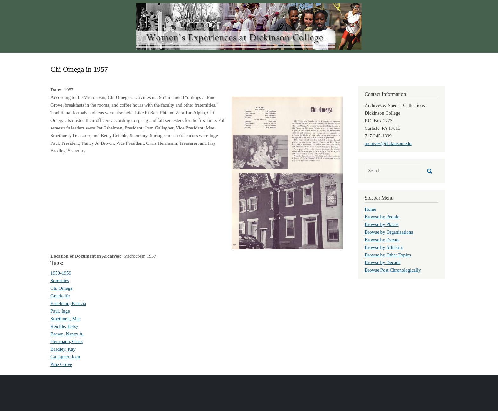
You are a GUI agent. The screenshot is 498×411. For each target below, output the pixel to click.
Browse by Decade (382, 262)
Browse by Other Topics (388, 254)
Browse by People (382, 216)
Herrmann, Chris (66, 341)
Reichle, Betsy (64, 326)
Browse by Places (382, 224)
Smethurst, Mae (65, 318)
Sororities (59, 280)
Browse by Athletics (384, 247)
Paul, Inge (60, 311)
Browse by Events (382, 239)
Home (370, 209)
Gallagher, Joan (65, 356)
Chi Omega (61, 288)
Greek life (60, 295)
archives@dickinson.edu (388, 143)
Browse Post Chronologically (393, 270)
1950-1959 (60, 272)
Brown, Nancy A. (67, 333)
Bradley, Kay (63, 349)
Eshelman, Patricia (68, 303)
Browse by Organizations (389, 232)
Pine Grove (61, 364)
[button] (287, 172)
